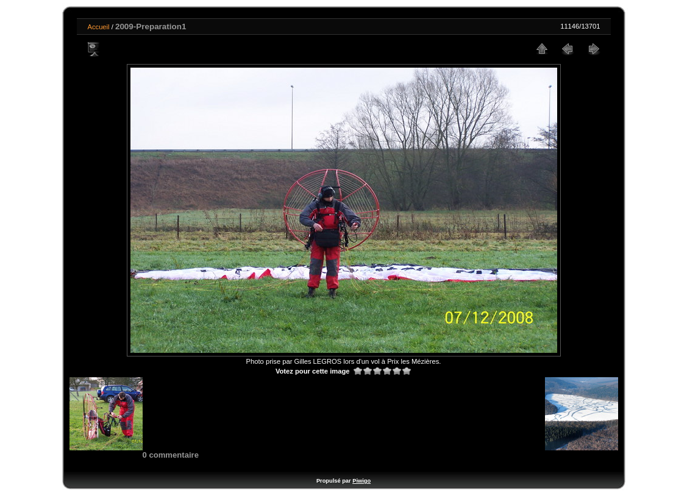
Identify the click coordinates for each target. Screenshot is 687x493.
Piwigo (361, 481)
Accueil (99, 26)
